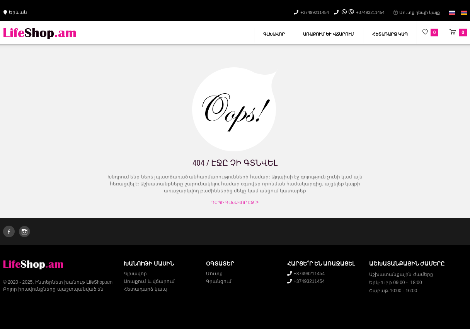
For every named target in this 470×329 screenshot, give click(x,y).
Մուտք (214, 273)
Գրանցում (219, 281)
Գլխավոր (274, 34)
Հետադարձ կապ (390, 34)
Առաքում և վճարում (328, 34)
